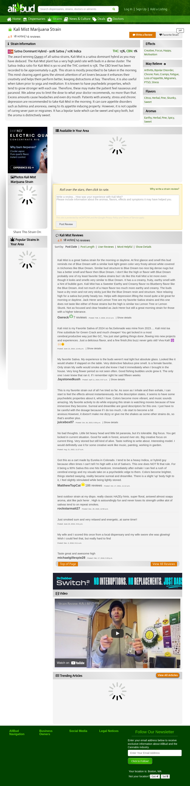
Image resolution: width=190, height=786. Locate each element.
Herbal (156, 98)
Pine (163, 98)
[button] (124, 317)
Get (155, 776)
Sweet (148, 102)
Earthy (148, 117)
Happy (167, 50)
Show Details (143, 246)
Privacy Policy (111, 217)
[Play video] (117, 633)
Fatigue (174, 74)
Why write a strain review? (164, 189)
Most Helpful (124, 246)
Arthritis (148, 70)
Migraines (170, 78)
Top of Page (68, 564)
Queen (38, 57)
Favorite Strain (169, 34)
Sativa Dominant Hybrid (30, 51)
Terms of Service (130, 217)
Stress (155, 82)
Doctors (115, 19)
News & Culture (77, 19)
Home (14, 19)
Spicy (171, 117)
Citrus (147, 98)
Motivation (150, 54)
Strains (54, 19)
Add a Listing (158, 9)
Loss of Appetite (153, 78)
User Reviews (106, 246)
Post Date (71, 246)
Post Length (87, 246)
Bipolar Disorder (163, 70)
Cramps (164, 74)
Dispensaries (34, 19)
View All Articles (168, 675)
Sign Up (141, 9)
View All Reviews (164, 564)
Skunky (171, 98)
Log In (128, 9)
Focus (158, 50)
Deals (98, 19)
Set (165, 776)
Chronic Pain (151, 74)
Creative (149, 50)
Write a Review (142, 34)
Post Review (66, 224)
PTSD (147, 82)
